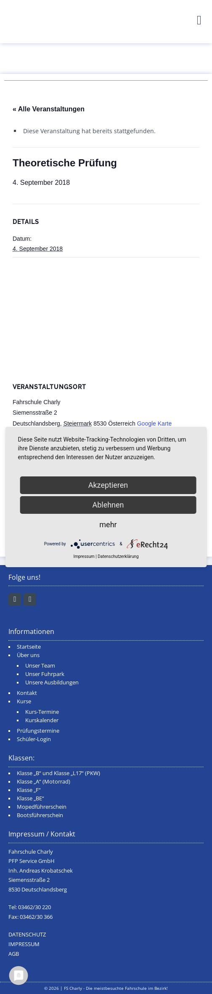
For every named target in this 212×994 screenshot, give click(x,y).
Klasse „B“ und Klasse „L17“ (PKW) (58, 773)
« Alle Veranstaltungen (49, 109)
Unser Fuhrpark (44, 674)
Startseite (29, 646)
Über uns (28, 655)
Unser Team (40, 665)
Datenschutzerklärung (118, 556)
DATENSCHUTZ (27, 934)
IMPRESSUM (24, 944)
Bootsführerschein (40, 815)
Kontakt (27, 693)
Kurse (24, 701)
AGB (13, 953)
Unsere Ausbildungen (52, 682)
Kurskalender (41, 720)
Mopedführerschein (41, 806)
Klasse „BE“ (30, 798)
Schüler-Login (34, 739)
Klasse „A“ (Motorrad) (43, 781)
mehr (108, 524)
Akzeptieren (108, 485)
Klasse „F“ (29, 790)
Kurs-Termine (42, 711)
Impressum (83, 556)
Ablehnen (108, 504)
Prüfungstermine (38, 730)
